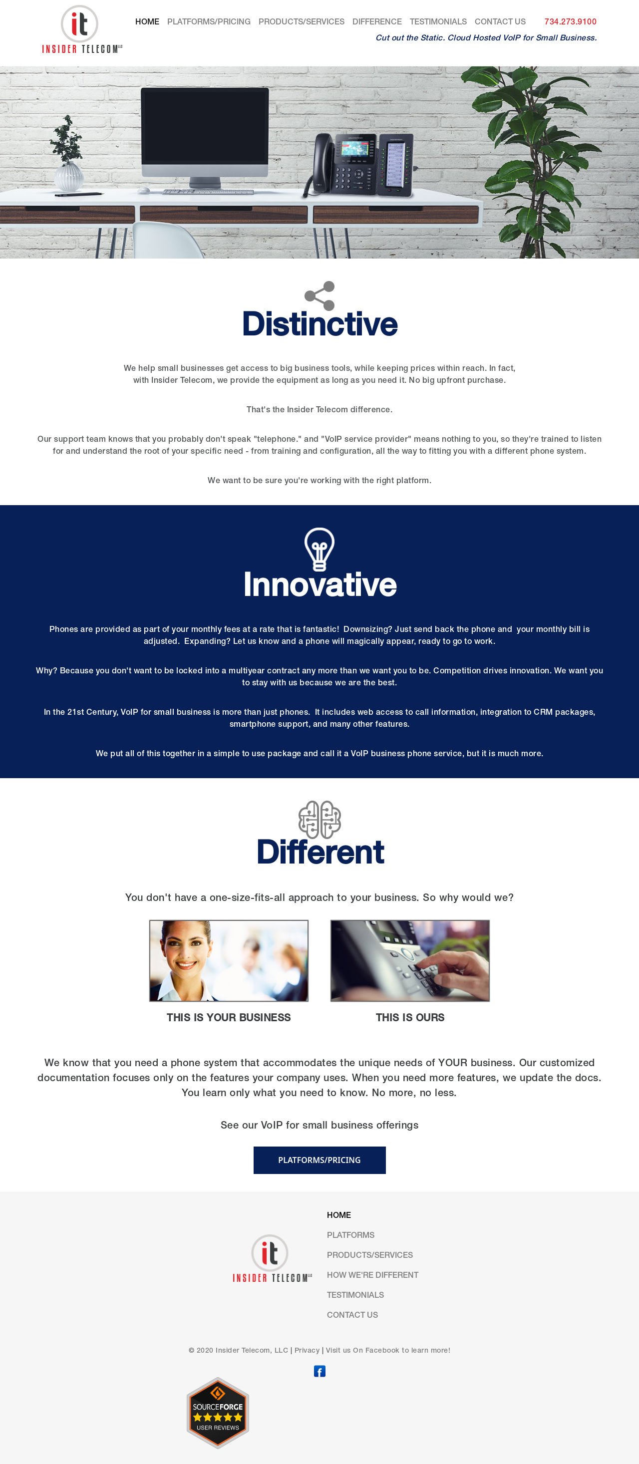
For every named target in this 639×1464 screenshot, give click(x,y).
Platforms (350, 1236)
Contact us (500, 23)
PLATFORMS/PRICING (319, 1160)
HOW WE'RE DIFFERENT (372, 1276)
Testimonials (438, 23)
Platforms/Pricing (209, 23)
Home (149, 21)
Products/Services (301, 23)
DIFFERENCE (377, 23)
